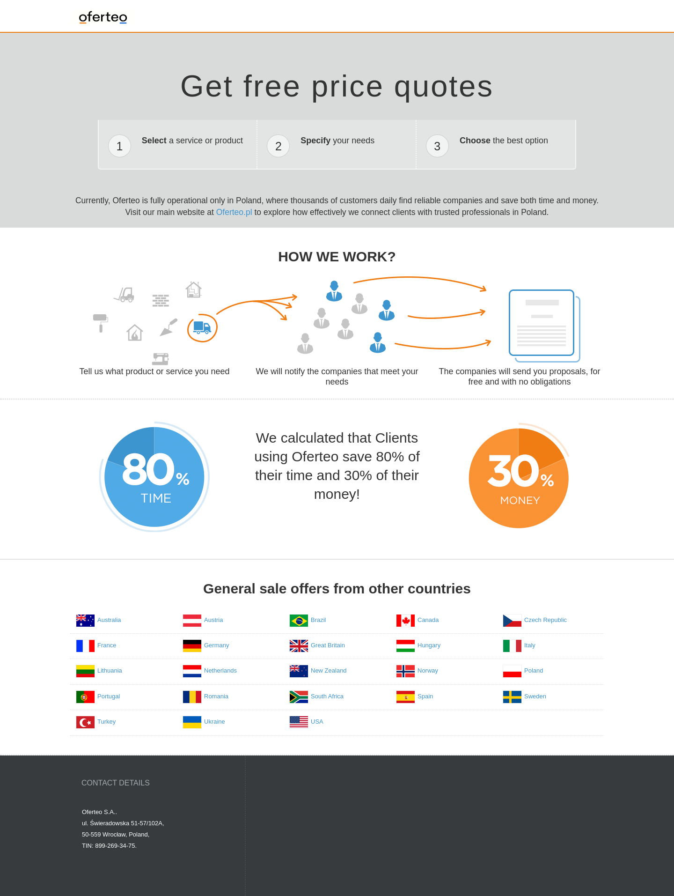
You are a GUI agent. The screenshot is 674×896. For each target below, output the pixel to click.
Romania (216, 696)
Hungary (429, 645)
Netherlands (220, 670)
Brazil (318, 619)
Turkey (106, 721)
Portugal (108, 696)
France (106, 645)
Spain (425, 696)
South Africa (327, 696)
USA (317, 721)
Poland (533, 670)
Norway (428, 670)
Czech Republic (545, 619)
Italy (529, 645)
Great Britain (328, 645)
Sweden (535, 696)
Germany (216, 645)
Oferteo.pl (234, 212)
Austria (213, 619)
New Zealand (329, 670)
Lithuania (109, 670)
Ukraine (214, 721)
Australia (109, 619)
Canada (428, 619)
